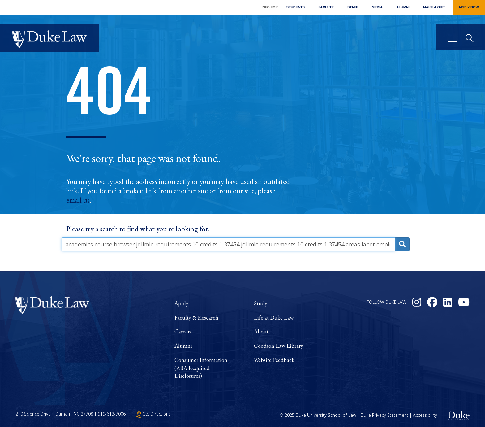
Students (295, 7)
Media (377, 7)
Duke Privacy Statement (384, 415)
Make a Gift (434, 7)
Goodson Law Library (278, 345)
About (261, 331)
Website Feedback (274, 360)
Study (260, 303)
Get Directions (153, 414)
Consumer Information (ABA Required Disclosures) (200, 367)
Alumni (403, 7)
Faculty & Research (196, 317)
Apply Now (469, 7)
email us (78, 200)
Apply (181, 303)
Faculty (326, 7)
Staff (352, 7)
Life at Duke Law (274, 317)
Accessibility (425, 415)
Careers (182, 331)
